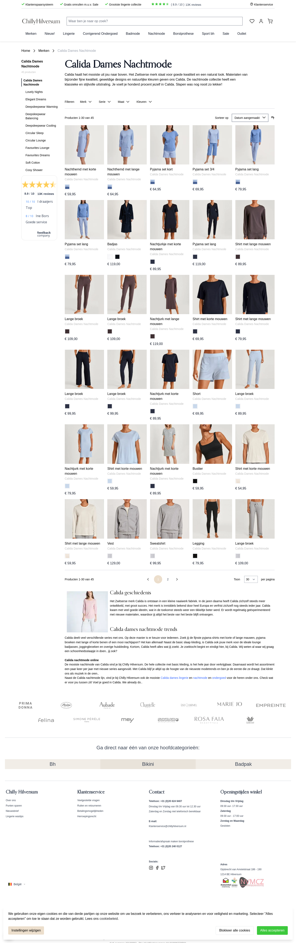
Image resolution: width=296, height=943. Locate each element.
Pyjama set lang (247, 169)
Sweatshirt (157, 543)
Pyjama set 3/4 (203, 169)
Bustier (198, 468)
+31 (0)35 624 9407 (171, 801)
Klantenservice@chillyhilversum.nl (167, 826)
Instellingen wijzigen (26, 930)
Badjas (112, 244)
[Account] (261, 21)
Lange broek (74, 319)
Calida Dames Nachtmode (77, 50)
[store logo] (41, 21)
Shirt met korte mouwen (210, 319)
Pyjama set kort (161, 169)
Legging (198, 543)
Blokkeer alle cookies (234, 930)
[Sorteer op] (250, 118)
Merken (43, 50)
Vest (110, 543)
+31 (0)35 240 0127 (171, 846)
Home (25, 50)
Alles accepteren (272, 930)
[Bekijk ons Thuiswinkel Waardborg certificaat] (225, 883)
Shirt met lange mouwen (253, 244)
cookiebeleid (108, 918)
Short (196, 394)
